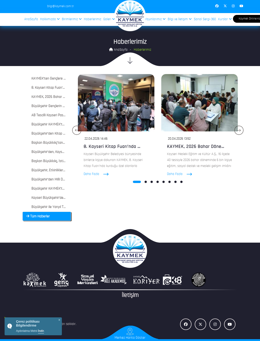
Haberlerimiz (92, 19)
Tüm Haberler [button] (38, 216)
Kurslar (225, 19)
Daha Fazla (100, 174)
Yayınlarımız (155, 19)
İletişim (130, 295)
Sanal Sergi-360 (205, 19)
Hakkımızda (50, 19)
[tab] (46, 78)
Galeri (109, 19)
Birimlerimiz (72, 19)
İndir (41, 331)
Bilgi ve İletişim (180, 19)
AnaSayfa (31, 19)
